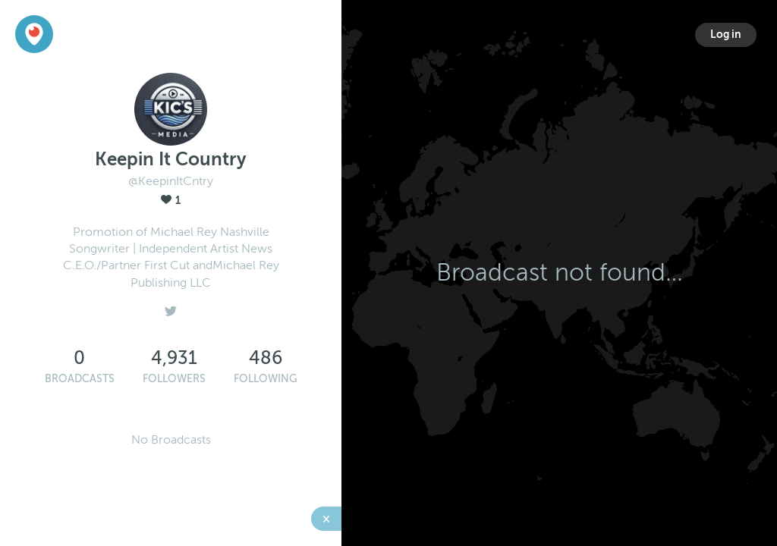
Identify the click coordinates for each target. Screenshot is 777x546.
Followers (174, 378)
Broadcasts (80, 378)
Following (265, 378)
